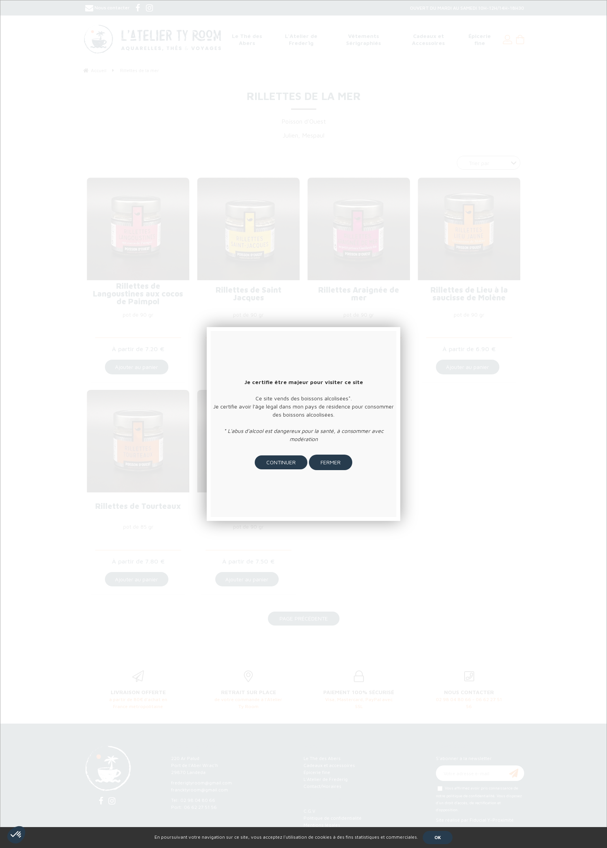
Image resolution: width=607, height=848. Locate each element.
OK (437, 837)
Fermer (331, 462)
